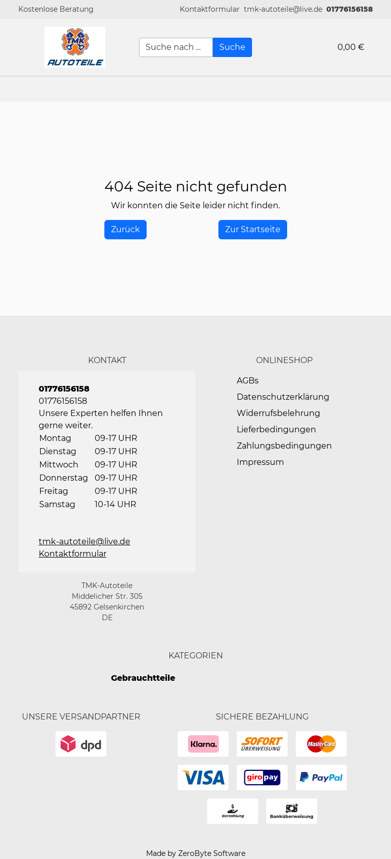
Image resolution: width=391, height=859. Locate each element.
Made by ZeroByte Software (195, 853)
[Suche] (232, 47)
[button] (210, 9)
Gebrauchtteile (143, 678)
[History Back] (125, 229)
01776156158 (349, 9)
